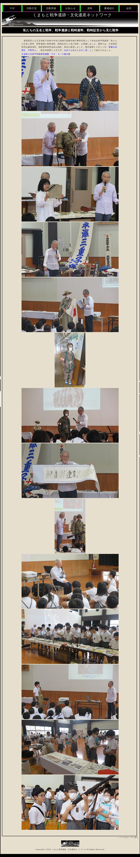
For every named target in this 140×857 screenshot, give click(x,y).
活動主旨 (32, 8)
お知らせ (70, 8)
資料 (90, 8)
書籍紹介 (109, 8)
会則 (128, 8)
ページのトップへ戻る (129, 837)
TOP (12, 8)
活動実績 (51, 8)
